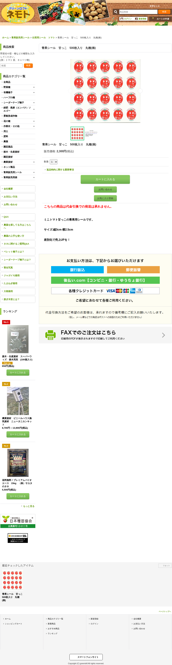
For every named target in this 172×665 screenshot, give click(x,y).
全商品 (6, 82)
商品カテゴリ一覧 (55, 619)
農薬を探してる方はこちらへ (17, 226)
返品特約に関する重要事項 (60, 169)
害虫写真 (8, 267)
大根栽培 (8, 291)
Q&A (6, 216)
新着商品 (51, 624)
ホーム (8, 619)
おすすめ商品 (53, 629)
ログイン (128, 19)
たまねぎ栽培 (10, 283)
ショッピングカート (13, 624)
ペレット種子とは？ (14, 251)
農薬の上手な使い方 (14, 236)
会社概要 (8, 188)
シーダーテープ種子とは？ (17, 259)
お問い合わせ (10, 204)
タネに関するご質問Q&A (16, 243)
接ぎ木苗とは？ (12, 299)
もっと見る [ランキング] (28, 506)
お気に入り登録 (105, 198)
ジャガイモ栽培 (12, 275)
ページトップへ (165, 611)
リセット (166, 566)
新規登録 (142, 19)
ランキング (52, 633)
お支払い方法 (10, 196)
